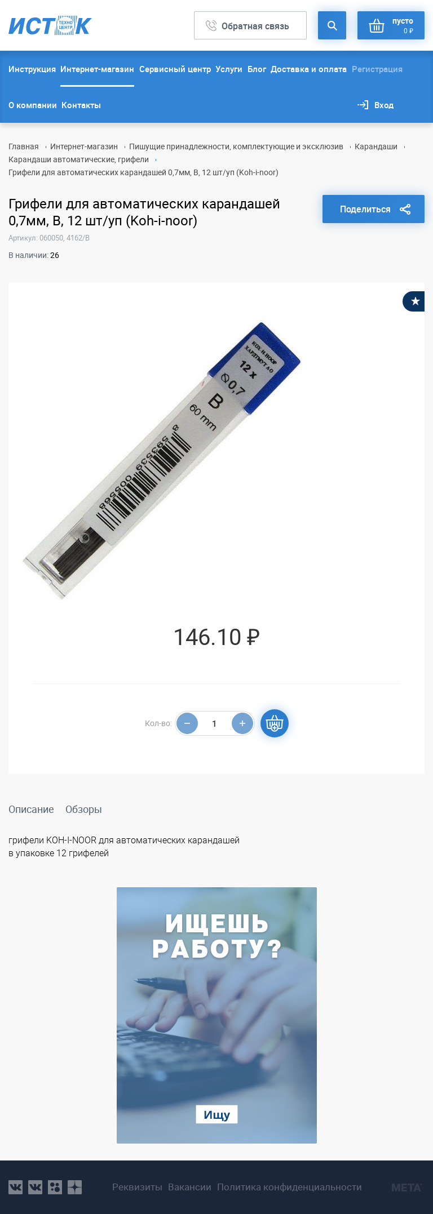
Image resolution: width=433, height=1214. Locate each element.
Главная (23, 146)
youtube (75, 1187)
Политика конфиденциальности (289, 1187)
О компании (32, 104)
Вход (384, 104)
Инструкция (32, 68)
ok (55, 1187)
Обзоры (83, 809)
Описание (31, 809)
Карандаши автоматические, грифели (78, 159)
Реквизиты (137, 1187)
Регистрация (377, 68)
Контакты (81, 104)
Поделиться (365, 209)
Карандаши (376, 146)
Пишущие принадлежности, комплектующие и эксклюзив (236, 146)
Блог (257, 68)
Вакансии (189, 1187)
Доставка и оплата (309, 68)
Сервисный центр (175, 68)
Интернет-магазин (97, 68)
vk (15, 1187)
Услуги (228, 68)
